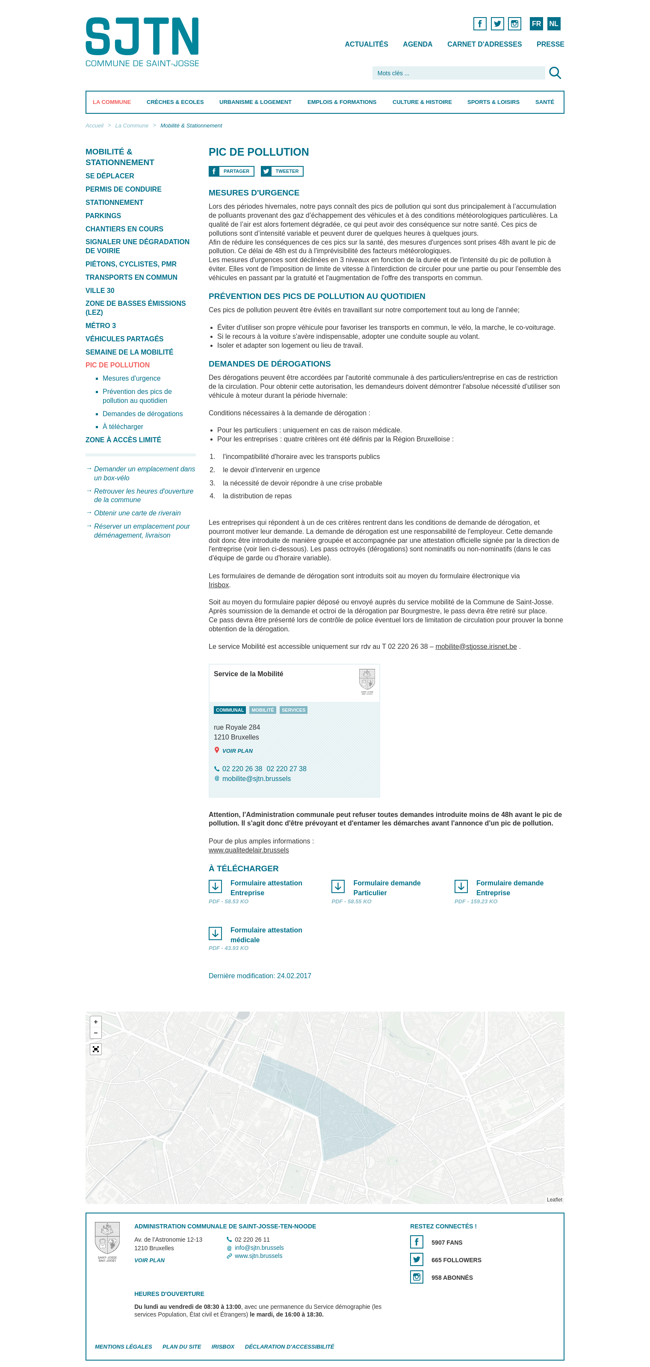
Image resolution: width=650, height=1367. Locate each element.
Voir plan (233, 750)
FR (536, 23)
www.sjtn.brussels (258, 1255)
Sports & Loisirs (493, 102)
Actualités (366, 44)
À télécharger (123, 426)
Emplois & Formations (342, 102)
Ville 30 (100, 290)
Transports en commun (131, 277)
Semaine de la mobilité (130, 352)
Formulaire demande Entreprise (509, 888)
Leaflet (554, 1200)
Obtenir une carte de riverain (137, 513)
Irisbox (219, 585)
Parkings (103, 215)
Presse (550, 44)
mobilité (262, 710)
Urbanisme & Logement (255, 102)
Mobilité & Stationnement (191, 125)
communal (230, 710)
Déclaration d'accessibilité (289, 1346)
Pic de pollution (118, 365)
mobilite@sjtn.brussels (256, 779)
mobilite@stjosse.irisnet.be (476, 646)
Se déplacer (110, 176)
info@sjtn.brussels (259, 1247)
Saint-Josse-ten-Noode (144, 41)
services (293, 710)
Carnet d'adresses (484, 44)
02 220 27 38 (286, 768)
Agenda (417, 44)
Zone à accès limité (123, 440)
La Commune (112, 102)
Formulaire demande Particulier (386, 888)
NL (553, 23)
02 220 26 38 (242, 768)
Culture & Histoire (422, 102)
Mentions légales (123, 1346)
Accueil (94, 125)
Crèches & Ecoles (175, 102)
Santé (544, 102)
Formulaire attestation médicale (266, 935)
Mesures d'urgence (132, 378)
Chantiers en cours (124, 229)
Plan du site (181, 1346)
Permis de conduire (124, 189)
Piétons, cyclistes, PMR (131, 264)
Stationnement (114, 202)
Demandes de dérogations (143, 413)
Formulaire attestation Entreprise (266, 888)
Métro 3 (101, 325)
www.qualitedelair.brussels (249, 850)
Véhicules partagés (125, 339)
